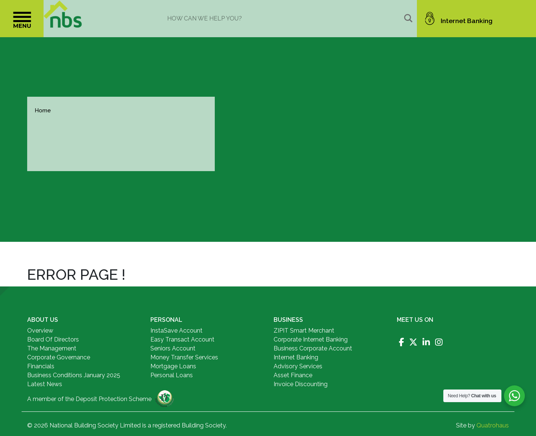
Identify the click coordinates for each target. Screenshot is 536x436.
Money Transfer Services (184, 357)
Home (43, 110)
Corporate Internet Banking (311, 339)
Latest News (44, 384)
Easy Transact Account (182, 339)
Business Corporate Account (313, 348)
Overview (40, 330)
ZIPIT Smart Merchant (304, 330)
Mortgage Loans (173, 366)
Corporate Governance (58, 357)
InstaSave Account (176, 330)
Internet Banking (296, 357)
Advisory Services (298, 366)
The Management (51, 348)
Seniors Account (172, 348)
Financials (40, 366)
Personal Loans (171, 375)
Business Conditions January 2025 (73, 375)
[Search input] (284, 18)
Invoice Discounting (301, 384)
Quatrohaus (492, 425)
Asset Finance (293, 375)
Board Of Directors (53, 339)
